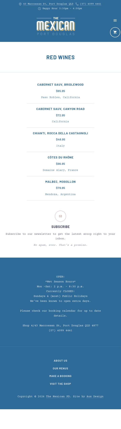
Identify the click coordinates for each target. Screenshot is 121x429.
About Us (60, 360)
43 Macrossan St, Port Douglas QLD (48, 4)
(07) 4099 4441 (90, 4)
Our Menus (60, 368)
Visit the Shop (60, 383)
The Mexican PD (58, 396)
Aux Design (95, 396)
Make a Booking (60, 375)
